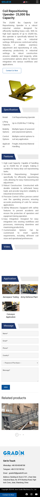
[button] (16, 434)
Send (6, 387)
